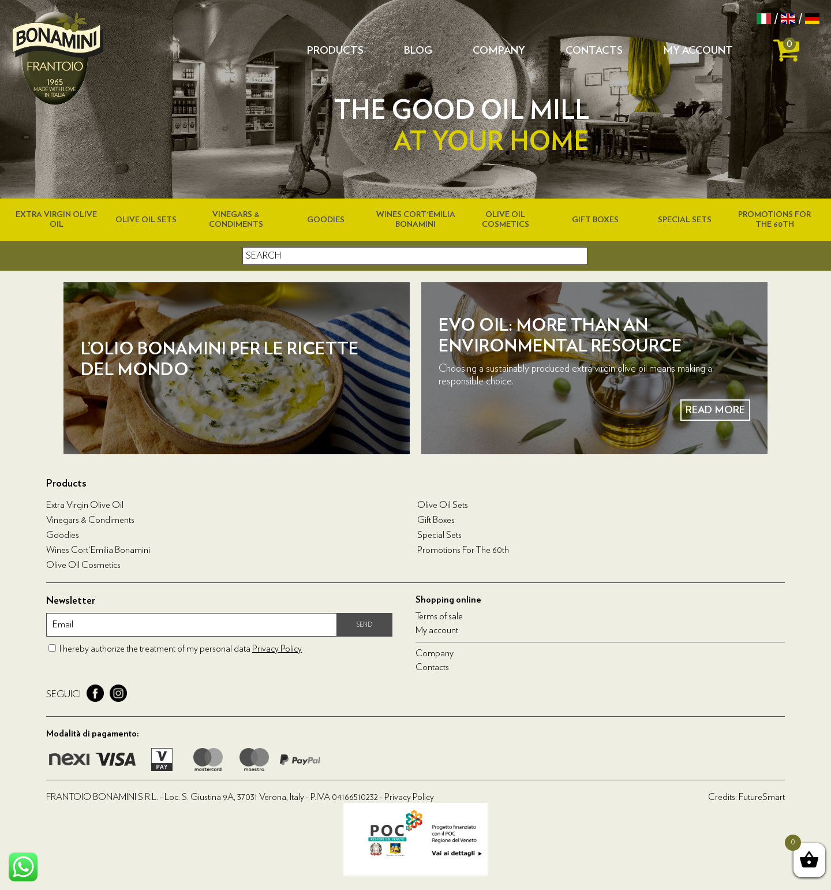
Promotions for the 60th (463, 550)
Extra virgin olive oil (84, 505)
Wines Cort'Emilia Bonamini (98, 550)
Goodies (326, 220)
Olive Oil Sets (146, 220)
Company (499, 51)
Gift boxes (595, 220)
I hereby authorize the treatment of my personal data (180, 648)
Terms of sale (439, 616)
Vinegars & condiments (90, 520)
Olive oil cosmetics (83, 565)
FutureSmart (762, 797)
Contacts (594, 51)
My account (698, 51)
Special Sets (685, 220)
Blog (418, 51)
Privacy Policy (277, 648)
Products (335, 51)
